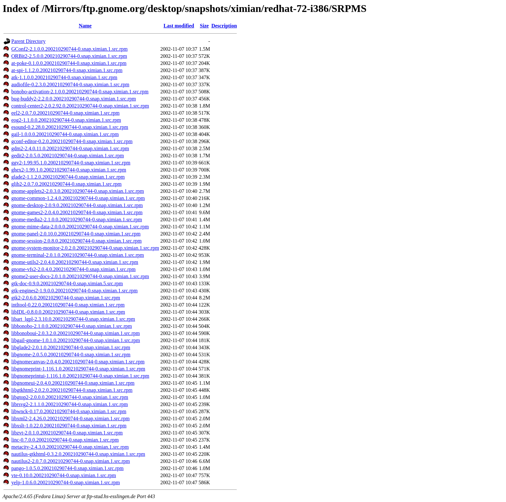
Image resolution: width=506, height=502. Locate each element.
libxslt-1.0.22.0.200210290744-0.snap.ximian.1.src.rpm (68, 425)
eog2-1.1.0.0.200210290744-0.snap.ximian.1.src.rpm (66, 120)
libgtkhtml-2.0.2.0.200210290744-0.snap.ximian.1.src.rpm (72, 390)
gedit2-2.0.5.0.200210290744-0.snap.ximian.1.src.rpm (67, 155)
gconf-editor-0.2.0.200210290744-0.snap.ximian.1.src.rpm (72, 141)
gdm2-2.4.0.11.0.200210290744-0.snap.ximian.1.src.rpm (70, 148)
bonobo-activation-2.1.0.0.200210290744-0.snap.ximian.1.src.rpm (79, 91)
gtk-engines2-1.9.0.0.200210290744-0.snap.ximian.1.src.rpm (74, 290)
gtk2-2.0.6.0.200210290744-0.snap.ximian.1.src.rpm (65, 297)
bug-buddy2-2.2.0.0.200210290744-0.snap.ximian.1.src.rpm (73, 98)
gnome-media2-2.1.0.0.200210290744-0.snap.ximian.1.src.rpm (76, 219)
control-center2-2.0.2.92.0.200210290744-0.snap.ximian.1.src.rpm (80, 106)
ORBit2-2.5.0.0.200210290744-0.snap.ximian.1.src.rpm (69, 56)
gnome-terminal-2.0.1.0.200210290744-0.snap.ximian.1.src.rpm (77, 255)
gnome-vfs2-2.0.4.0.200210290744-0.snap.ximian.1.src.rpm (73, 269)
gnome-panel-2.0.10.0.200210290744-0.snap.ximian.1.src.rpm (75, 233)
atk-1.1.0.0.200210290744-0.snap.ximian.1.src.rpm (64, 77)
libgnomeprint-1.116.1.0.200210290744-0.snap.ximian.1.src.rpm (78, 368)
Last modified (179, 25)
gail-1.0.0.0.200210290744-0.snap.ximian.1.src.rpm (65, 134)
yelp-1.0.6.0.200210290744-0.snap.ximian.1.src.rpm (65, 482)
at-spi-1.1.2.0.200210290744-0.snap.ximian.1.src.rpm (66, 70)
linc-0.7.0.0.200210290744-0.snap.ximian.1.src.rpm (65, 440)
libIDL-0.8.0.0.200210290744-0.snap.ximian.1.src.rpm (68, 312)
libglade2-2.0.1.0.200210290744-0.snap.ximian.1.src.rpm (70, 347)
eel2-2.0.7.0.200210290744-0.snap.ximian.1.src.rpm (65, 113)
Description (224, 25)
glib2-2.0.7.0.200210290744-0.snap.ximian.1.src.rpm (66, 184)
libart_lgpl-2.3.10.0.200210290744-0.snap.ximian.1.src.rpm (73, 319)
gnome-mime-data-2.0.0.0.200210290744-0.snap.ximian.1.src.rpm (80, 226)
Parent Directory (28, 41)
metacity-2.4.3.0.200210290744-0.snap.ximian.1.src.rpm (70, 447)
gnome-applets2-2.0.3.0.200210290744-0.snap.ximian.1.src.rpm (77, 191)
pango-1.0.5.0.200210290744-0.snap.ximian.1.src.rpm (67, 468)
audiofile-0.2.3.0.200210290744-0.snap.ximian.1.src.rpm (70, 84)
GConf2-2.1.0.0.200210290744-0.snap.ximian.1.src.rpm (69, 49)
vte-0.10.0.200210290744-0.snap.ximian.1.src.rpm (63, 475)
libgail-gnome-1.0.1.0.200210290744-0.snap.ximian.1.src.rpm (75, 340)
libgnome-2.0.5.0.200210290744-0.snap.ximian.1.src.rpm (70, 354)
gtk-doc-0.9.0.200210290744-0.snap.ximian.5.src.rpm (67, 283)
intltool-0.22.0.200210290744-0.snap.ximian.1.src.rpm (68, 305)
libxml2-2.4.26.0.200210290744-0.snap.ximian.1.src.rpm (70, 418)
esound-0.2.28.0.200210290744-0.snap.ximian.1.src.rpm (69, 127)
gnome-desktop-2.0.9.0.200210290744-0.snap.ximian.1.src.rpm (77, 205)
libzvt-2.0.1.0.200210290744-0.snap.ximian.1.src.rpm (67, 432)
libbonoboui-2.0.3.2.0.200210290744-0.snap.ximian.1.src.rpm (75, 333)
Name (85, 25)
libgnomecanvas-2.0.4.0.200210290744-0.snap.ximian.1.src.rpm (78, 361)
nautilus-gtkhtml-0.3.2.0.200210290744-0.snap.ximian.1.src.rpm (78, 454)
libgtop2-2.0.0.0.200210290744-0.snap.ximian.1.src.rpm (69, 397)
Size (204, 25)
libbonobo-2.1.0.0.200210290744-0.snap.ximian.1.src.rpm (71, 326)
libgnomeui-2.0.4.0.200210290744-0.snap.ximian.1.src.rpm (73, 383)
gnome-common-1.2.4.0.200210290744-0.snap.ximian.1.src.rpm (78, 198)
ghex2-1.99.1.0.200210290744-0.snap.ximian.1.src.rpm (68, 170)
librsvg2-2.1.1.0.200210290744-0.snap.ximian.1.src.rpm (69, 404)
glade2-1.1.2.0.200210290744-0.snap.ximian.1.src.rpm (68, 177)
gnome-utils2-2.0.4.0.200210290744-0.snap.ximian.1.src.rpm (74, 262)
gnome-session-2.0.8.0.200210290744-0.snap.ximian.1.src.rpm (76, 241)
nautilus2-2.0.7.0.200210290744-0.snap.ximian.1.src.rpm (70, 461)
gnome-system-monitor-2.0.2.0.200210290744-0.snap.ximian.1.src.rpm (85, 248)
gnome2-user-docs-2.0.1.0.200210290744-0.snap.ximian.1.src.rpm (80, 276)
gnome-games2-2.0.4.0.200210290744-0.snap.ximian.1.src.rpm (77, 212)
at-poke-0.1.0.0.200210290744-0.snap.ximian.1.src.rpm (68, 63)
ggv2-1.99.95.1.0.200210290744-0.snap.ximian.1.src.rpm (70, 162)
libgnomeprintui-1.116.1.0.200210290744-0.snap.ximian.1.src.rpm (80, 376)
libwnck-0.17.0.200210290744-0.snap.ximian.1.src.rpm (68, 411)
